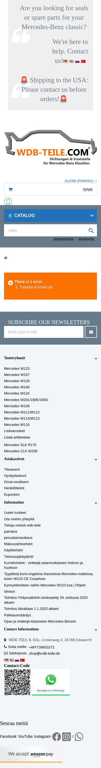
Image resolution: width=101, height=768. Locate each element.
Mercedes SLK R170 (20, 445)
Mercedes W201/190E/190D (26, 400)
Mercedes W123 (17, 368)
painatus (10, 531)
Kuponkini (11, 494)
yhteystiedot (63, 239)
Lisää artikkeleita (17, 437)
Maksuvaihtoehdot (18, 544)
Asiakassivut (14, 459)
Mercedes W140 (17, 387)
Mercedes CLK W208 (20, 451)
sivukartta (86, 239)
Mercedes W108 (17, 406)
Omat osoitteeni (16, 482)
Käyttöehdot (13, 550)
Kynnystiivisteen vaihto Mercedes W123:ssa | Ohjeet (45, 585)
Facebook (8, 736)
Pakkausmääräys (17, 615)
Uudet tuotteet (15, 513)
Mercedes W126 (17, 381)
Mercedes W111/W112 (22, 412)
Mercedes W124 (17, 393)
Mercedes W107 (17, 375)
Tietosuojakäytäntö (18, 557)
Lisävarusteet (14, 431)
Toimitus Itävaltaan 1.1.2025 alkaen (31, 609)
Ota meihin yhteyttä (19, 519)
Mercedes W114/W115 (22, 418)
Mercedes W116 (17, 425)
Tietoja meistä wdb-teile (22, 525)
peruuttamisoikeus (18, 538)
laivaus (9, 591)
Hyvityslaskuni (15, 476)
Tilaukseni (12, 469)
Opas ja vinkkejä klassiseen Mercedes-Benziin (40, 621)
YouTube (25, 736)
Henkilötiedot (14, 488)
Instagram (42, 736)
